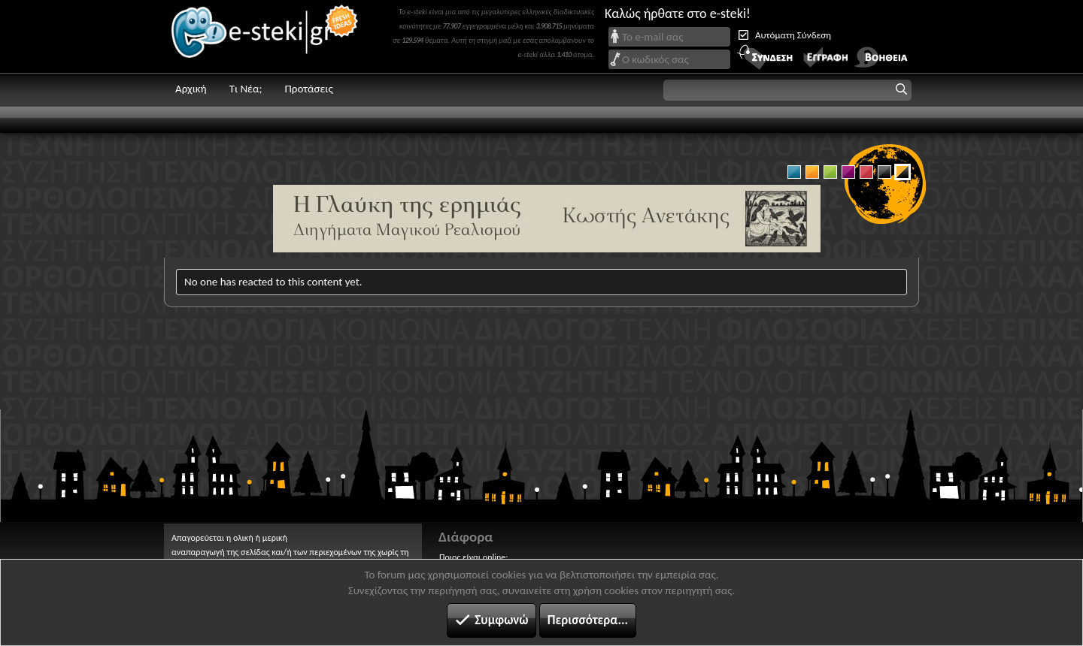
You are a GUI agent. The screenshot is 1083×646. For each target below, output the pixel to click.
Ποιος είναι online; (473, 557)
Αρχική (191, 88)
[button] (787, 90)
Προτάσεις (308, 88)
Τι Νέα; (245, 88)
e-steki (265, 36)
